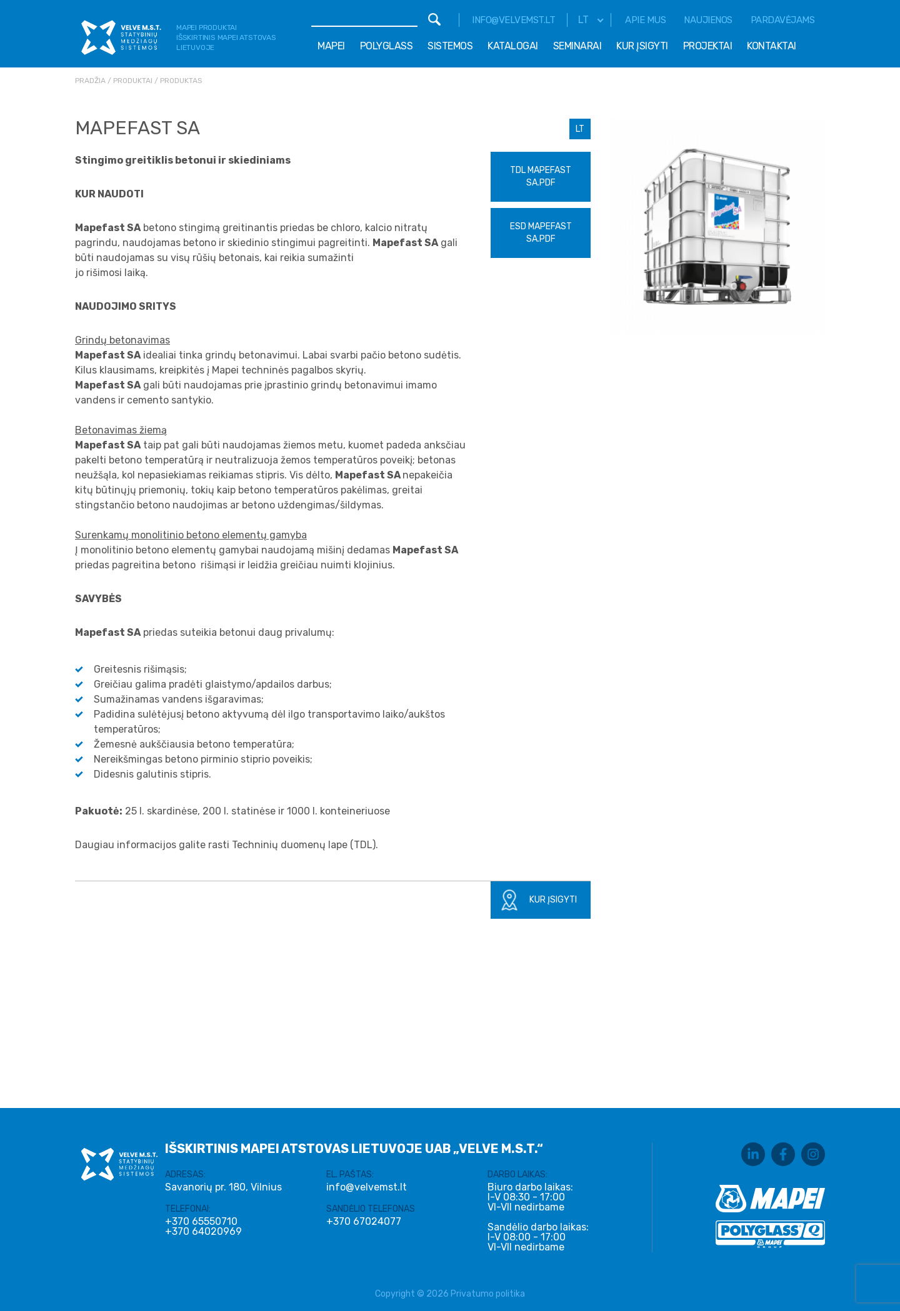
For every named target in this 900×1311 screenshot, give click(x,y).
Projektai (707, 46)
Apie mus (645, 20)
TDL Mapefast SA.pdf (540, 176)
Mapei (331, 46)
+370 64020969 (203, 1232)
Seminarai (577, 46)
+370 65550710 (201, 1222)
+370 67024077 (363, 1222)
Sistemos (450, 46)
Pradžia (90, 80)
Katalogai (513, 46)
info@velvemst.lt (513, 20)
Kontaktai (771, 46)
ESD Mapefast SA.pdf (541, 232)
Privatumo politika (488, 1294)
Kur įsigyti (642, 46)
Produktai (132, 80)
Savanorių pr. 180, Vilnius (223, 1187)
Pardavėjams (783, 20)
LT (580, 129)
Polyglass (386, 46)
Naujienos (708, 20)
